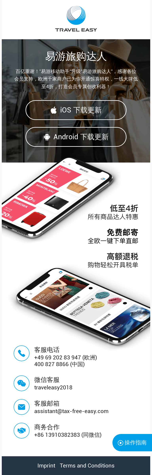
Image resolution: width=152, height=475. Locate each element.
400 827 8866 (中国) (59, 364)
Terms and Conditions (87, 465)
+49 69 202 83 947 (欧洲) (65, 357)
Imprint (46, 465)
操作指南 (132, 442)
